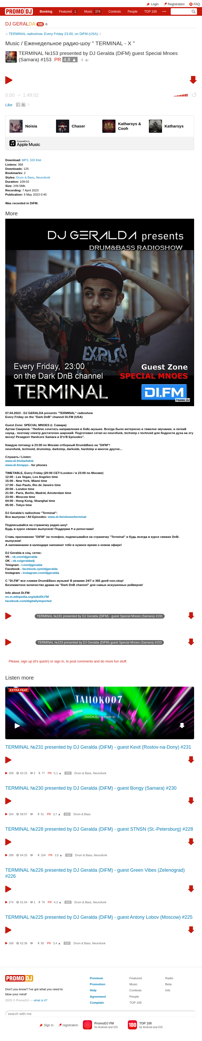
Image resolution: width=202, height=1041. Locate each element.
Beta (168, 984)
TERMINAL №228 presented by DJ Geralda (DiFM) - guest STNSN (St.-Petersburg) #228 (99, 829)
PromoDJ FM (104, 1023)
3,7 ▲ (57, 814)
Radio (169, 978)
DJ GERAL (20, 24)
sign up (26, 661)
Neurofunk (43, 177)
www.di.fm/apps (17, 465)
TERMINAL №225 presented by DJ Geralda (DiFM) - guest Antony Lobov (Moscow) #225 (99, 917)
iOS (115, 1027)
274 (11, 902)
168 (11, 943)
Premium (96, 978)
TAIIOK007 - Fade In (99, 717)
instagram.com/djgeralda (41, 572)
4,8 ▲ (70, 59)
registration (70, 1025)
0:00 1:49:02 (22, 95)
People (132, 11)
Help (93, 990)
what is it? (40, 1000)
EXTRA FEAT (19, 690)
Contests (135, 990)
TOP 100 (150, 11)
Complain (97, 1002)
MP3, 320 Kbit (31, 160)
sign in (59, 661)
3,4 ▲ (57, 943)
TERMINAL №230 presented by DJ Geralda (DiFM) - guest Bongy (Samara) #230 (90, 788)
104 (43, 855)
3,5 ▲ (58, 855)
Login (155, 4)
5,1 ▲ (58, 773)
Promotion (97, 984)
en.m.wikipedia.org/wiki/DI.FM (27, 596)
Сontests (114, 11)
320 (68, 773)
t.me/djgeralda (31, 565)
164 (11, 814)
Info (167, 990)
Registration (176, 4)
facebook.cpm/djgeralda (40, 568)
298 (11, 855)
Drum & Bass (25, 177)
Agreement (98, 996)
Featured (68, 11)
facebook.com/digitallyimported (28, 601)
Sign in (49, 1025)
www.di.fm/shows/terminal (67, 516)
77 (43, 773)
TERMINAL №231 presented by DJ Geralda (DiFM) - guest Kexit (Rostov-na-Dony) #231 (98, 747)
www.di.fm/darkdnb (19, 460)
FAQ (197, 4)
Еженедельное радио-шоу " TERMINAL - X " (79, 43)
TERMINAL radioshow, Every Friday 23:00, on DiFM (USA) (53, 34)
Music (93, 11)
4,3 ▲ (58, 902)
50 (42, 943)
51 (42, 814)
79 (43, 902)
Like (8, 105)
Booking (46, 11)
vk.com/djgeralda (25, 556)
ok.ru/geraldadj (24, 560)
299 (11, 773)
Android (102, 1027)
